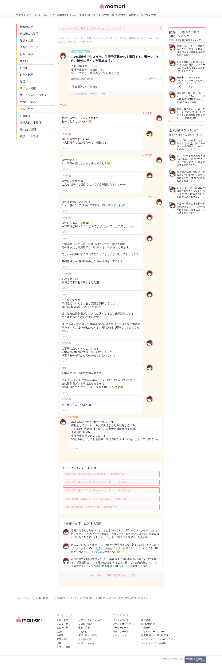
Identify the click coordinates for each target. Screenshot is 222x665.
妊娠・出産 (26, 40)
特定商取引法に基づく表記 (155, 635)
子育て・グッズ (29, 47)
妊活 (22, 81)
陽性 (95, 86)
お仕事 (24, 67)
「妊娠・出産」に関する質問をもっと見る (111, 575)
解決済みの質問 (29, 33)
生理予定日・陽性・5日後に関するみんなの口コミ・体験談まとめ (98, 490)
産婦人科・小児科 (30, 122)
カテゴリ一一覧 (121, 631)
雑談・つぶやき (29, 136)
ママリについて (121, 619)
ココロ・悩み (28, 102)
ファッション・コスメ (33, 95)
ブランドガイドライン (124, 623)
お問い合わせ (148, 623)
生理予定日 (81, 86)
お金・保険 (26, 54)
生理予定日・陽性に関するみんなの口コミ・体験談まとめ (94, 474)
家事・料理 (26, 74)
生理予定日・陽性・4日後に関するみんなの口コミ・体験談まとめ (98, 482)
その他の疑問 (28, 129)
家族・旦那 (26, 108)
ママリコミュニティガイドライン (158, 639)
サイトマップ (119, 635)
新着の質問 (26, 26)
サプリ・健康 (28, 88)
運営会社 (145, 619)
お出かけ (25, 115)
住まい (24, 60)
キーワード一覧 (121, 627)
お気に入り (154, 78)
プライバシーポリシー (152, 631)
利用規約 (145, 627)
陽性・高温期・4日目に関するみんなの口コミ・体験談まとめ (96, 498)
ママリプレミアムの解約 (153, 643)
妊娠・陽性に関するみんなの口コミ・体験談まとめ (91, 507)
